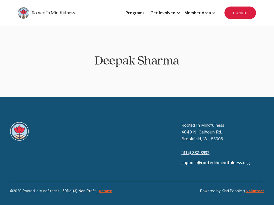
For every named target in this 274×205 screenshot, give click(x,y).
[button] (164, 12)
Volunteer (255, 190)
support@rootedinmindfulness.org (215, 162)
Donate (105, 190)
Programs (135, 13)
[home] (77, 13)
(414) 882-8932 (195, 152)
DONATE (240, 13)
